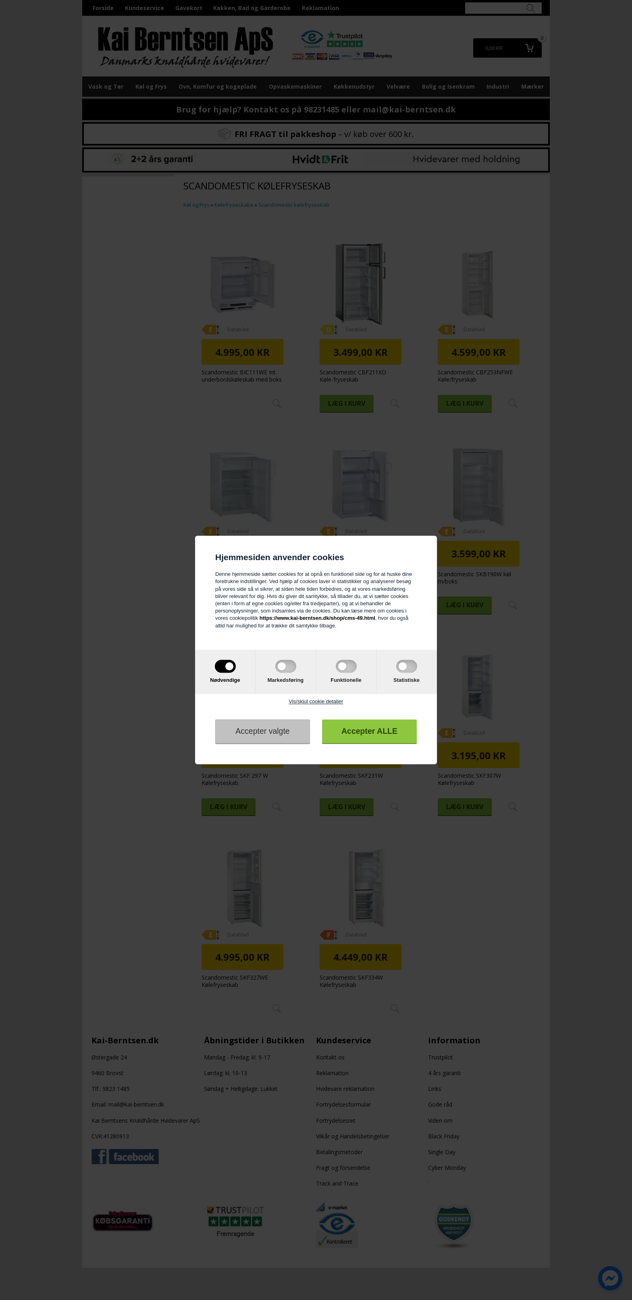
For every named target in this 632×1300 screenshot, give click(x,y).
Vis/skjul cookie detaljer (316, 701)
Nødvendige (225, 680)
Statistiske (406, 680)
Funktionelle (346, 680)
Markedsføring (286, 680)
